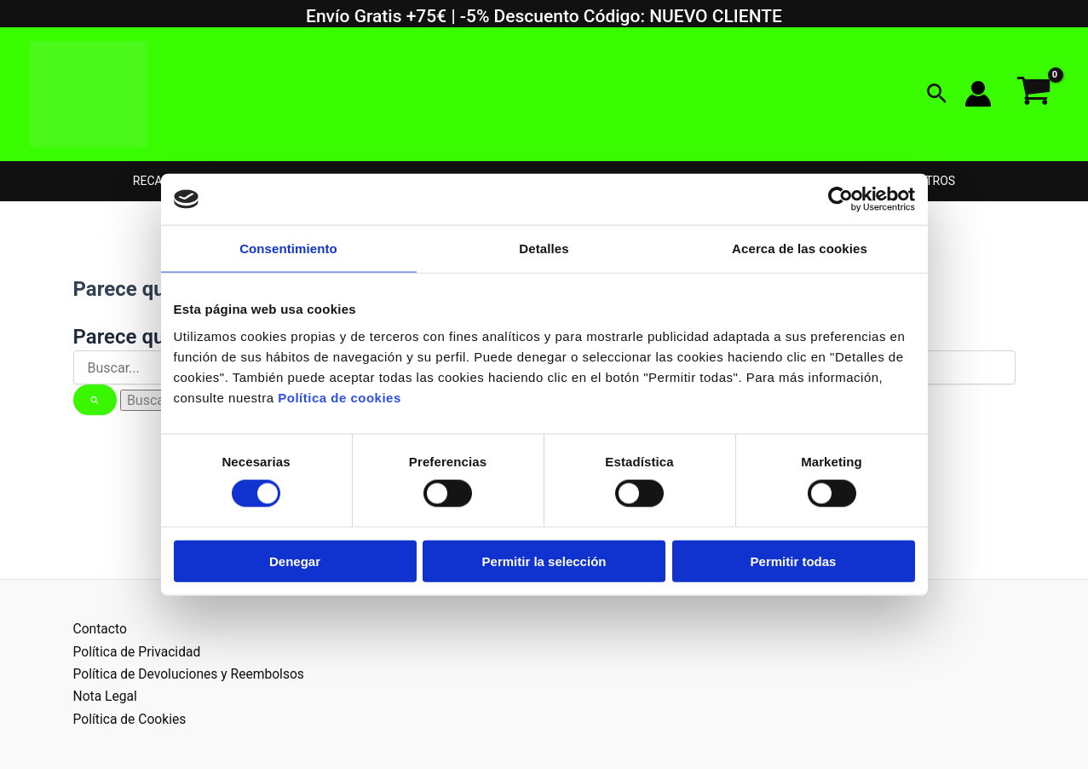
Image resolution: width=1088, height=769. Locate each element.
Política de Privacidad (138, 652)
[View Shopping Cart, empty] (1033, 94)
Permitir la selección (544, 560)
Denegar (294, 560)
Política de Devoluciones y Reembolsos (191, 674)
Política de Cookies (131, 719)
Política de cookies (339, 397)
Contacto (101, 629)
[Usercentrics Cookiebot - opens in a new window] (840, 199)
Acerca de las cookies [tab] (799, 248)
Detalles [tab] (543, 248)
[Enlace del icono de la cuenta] (978, 93)
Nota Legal (106, 696)
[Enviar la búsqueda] (95, 399)
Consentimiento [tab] (288, 248)
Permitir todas (794, 560)
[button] (936, 94)
